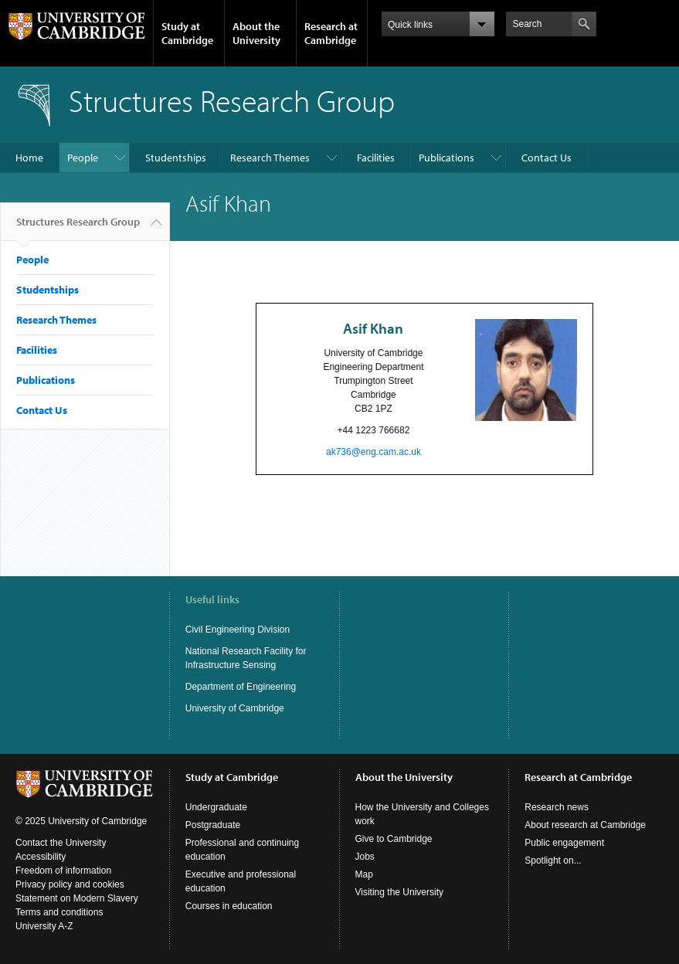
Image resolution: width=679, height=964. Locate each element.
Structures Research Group (78, 228)
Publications (446, 158)
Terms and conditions (59, 912)
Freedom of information (63, 870)
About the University (256, 33)
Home (29, 158)
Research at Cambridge (331, 33)
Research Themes (270, 158)
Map (364, 874)
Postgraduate (212, 825)
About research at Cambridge (585, 825)
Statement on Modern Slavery (76, 898)
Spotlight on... (553, 860)
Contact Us (546, 158)
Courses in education (229, 906)
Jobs (365, 856)
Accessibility (40, 856)
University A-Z (44, 926)
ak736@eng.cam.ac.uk (373, 451)
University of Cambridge (234, 708)
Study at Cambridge (187, 33)
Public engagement (564, 842)
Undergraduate (216, 807)
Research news (557, 807)
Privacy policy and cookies (69, 884)
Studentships (175, 158)
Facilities (376, 158)
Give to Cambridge (394, 838)
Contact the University (60, 842)
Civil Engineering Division (237, 629)
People (82, 158)
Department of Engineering (240, 686)
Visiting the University (399, 892)
